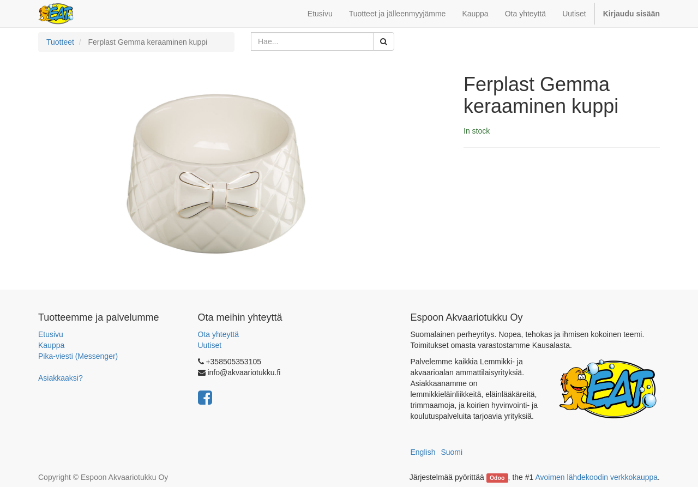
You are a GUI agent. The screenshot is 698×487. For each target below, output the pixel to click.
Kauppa (51, 345)
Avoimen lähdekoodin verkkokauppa (596, 477)
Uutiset (210, 345)
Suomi (451, 452)
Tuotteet (60, 42)
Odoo (497, 477)
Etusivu (50, 334)
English (423, 452)
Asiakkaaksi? (60, 378)
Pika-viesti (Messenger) (78, 356)
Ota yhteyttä (218, 334)
